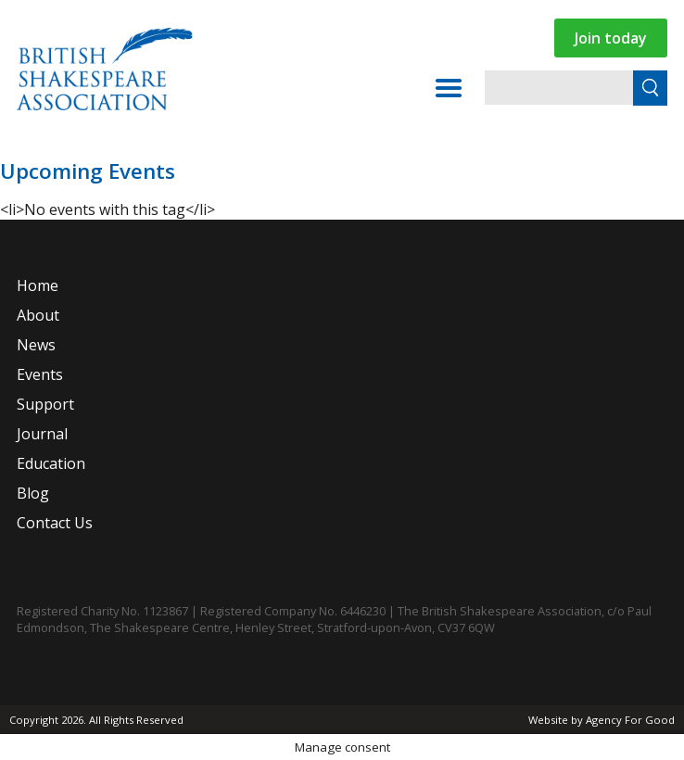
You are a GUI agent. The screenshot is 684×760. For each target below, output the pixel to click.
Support (45, 404)
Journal (42, 434)
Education (51, 463)
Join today (611, 38)
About (38, 315)
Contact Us (55, 523)
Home (37, 285)
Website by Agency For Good (601, 720)
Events (40, 374)
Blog (33, 493)
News (36, 345)
